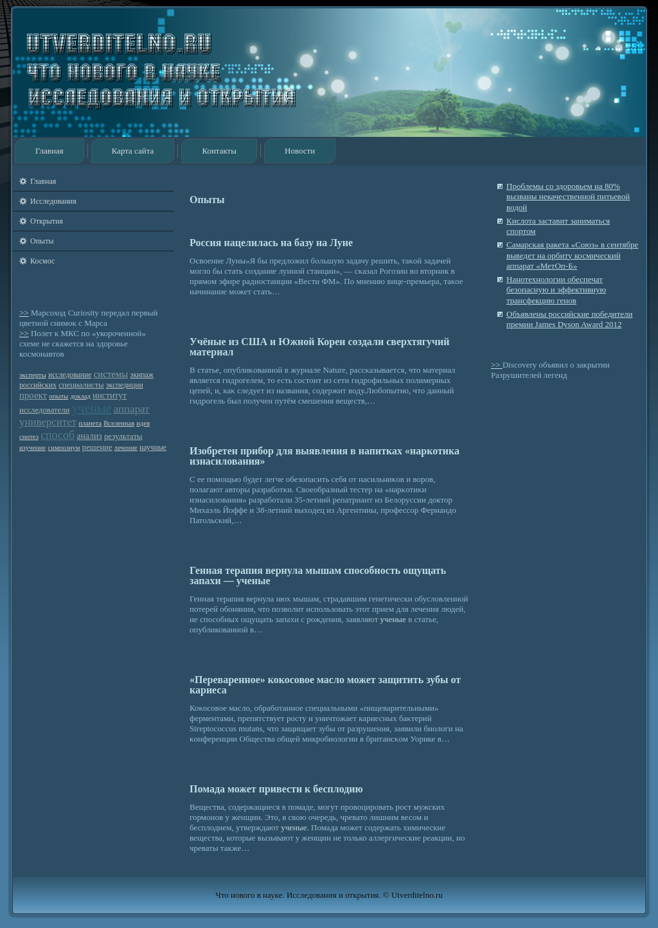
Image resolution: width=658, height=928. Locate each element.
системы (111, 374)
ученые (92, 408)
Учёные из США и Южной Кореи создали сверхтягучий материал (320, 346)
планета (90, 423)
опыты (58, 396)
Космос (42, 260)
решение (97, 447)
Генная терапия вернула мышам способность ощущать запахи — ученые (318, 575)
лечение (126, 447)
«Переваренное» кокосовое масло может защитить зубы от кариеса (325, 684)
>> (24, 312)
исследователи (44, 410)
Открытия (46, 221)
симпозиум (64, 447)
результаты (123, 436)
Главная (49, 151)
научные (152, 447)
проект (33, 395)
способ (57, 435)
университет (47, 422)
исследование (70, 375)
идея (143, 423)
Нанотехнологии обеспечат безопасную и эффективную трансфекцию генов (556, 289)
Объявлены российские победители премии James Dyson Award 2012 (569, 319)
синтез (29, 436)
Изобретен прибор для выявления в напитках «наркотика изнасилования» (324, 456)
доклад (80, 396)
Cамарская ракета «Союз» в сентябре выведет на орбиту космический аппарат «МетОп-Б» (572, 255)
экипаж (141, 375)
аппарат (132, 409)
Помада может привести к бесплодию (276, 788)
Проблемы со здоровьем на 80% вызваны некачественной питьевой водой (568, 196)
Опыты (41, 240)
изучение (32, 447)
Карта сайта (133, 151)
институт (110, 395)
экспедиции (124, 385)
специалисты (80, 384)
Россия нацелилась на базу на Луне (271, 242)
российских (38, 385)
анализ (89, 436)
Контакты (219, 151)
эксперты (32, 375)
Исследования (53, 201)
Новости (300, 151)
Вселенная (118, 423)
